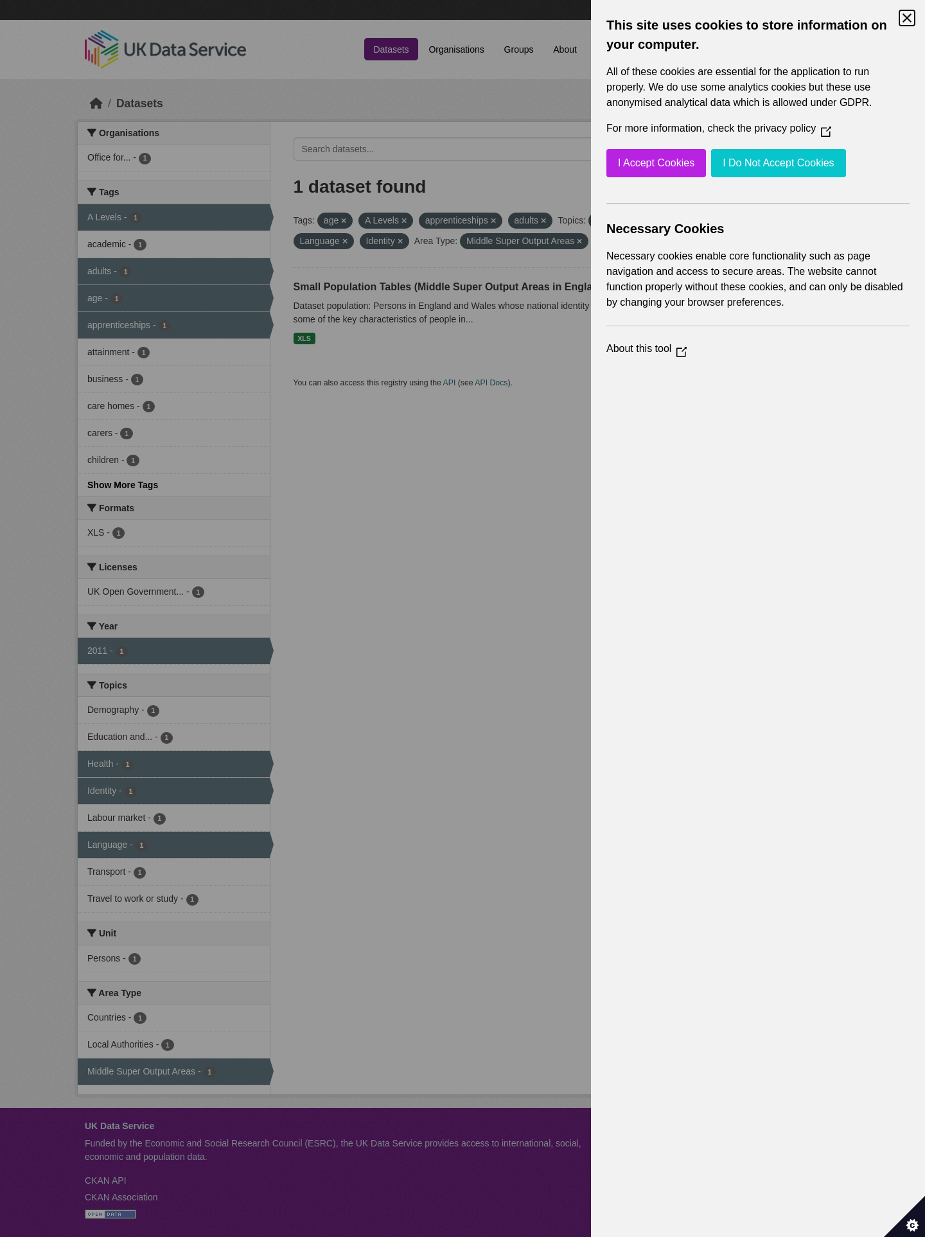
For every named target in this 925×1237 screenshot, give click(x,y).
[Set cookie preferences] (904, 1216)
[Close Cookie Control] (907, 18)
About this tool (646, 348)
